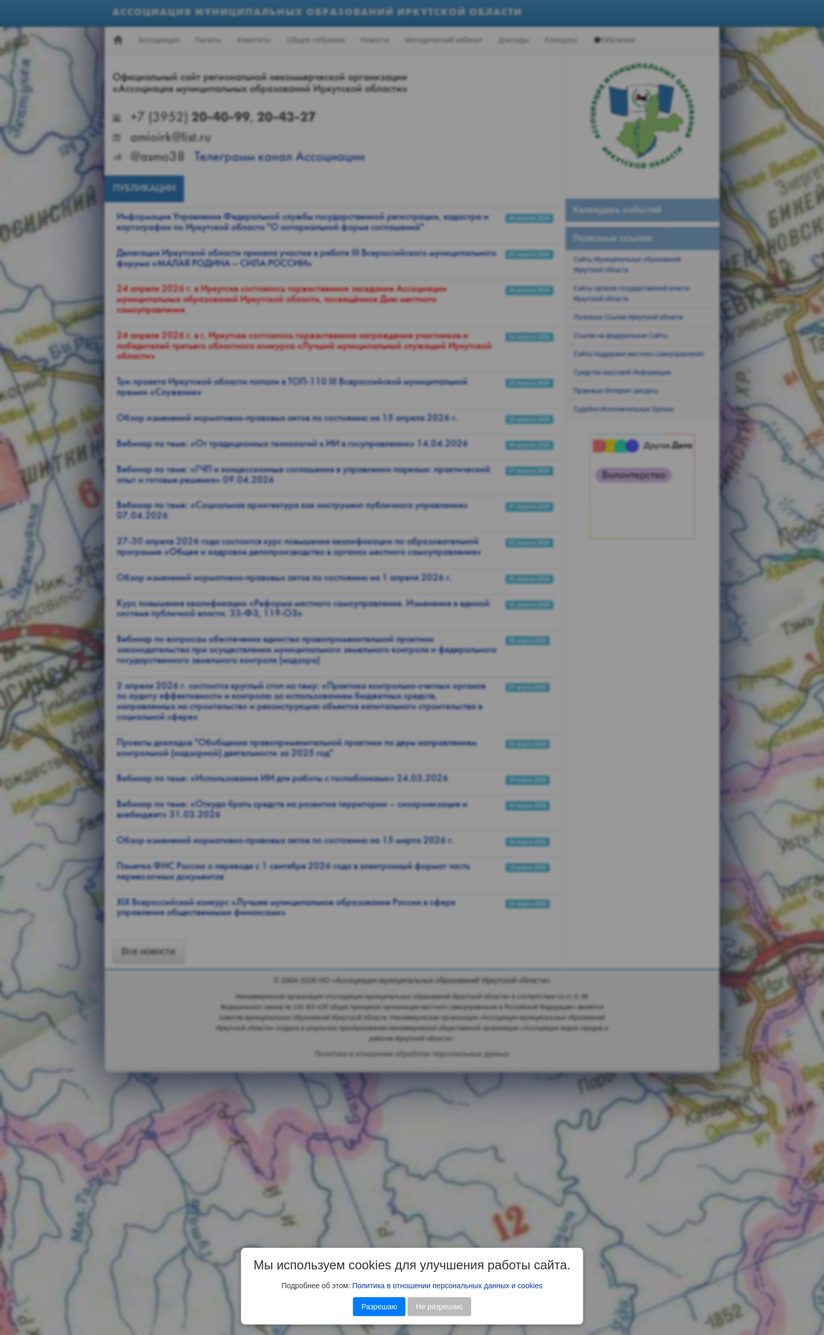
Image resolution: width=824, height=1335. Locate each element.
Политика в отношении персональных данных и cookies (447, 1285)
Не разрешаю (439, 1306)
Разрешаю (379, 1306)
